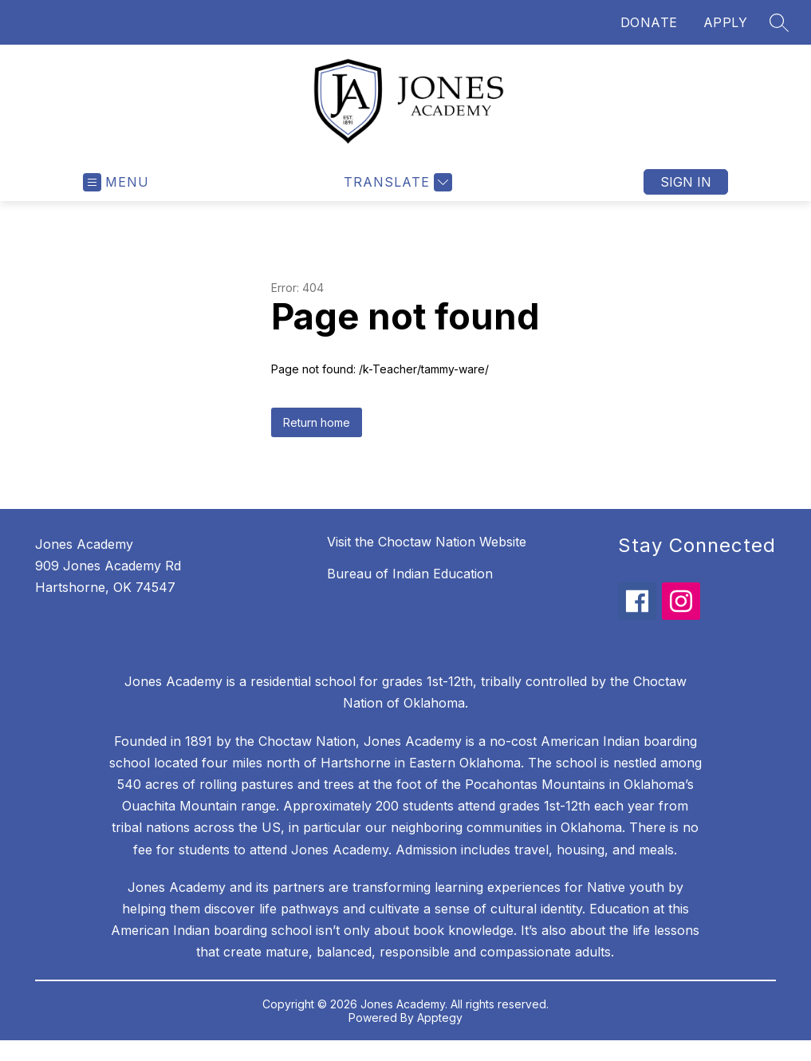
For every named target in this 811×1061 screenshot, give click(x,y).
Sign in (685, 182)
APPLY (725, 22)
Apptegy (440, 1017)
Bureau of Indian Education (410, 574)
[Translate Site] (396, 182)
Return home (316, 422)
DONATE (649, 22)
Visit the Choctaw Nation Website (426, 542)
